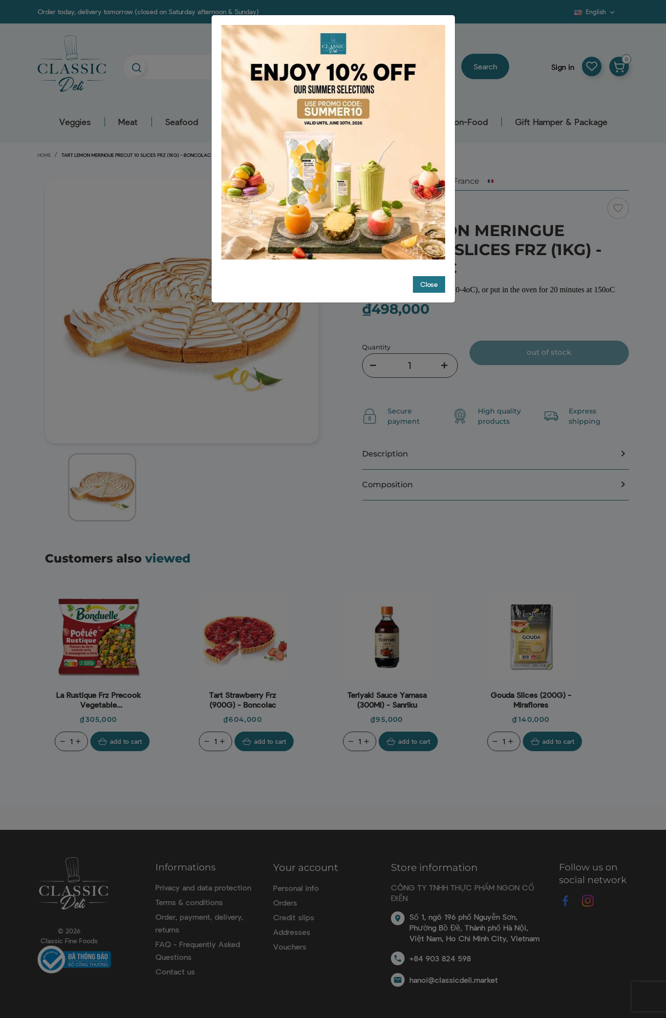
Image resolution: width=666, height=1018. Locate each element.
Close (429, 284)
